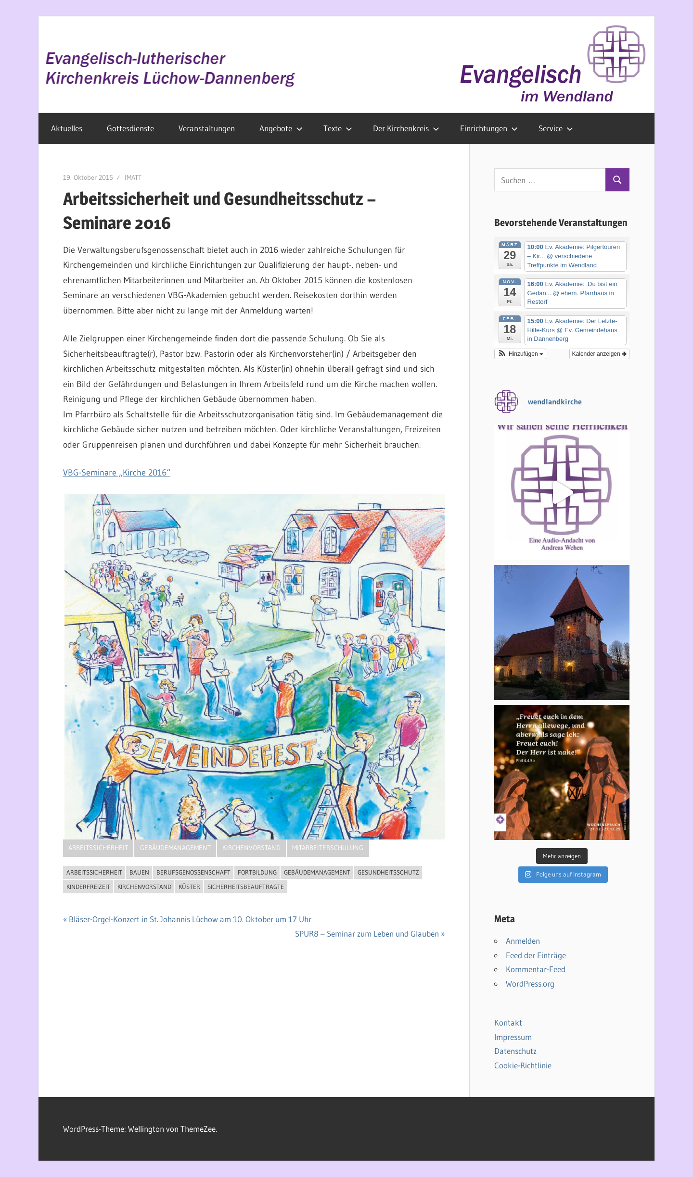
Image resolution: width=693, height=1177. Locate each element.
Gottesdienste (130, 128)
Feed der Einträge (536, 955)
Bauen (139, 872)
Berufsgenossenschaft (193, 872)
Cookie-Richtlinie (523, 1065)
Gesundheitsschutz (388, 872)
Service (556, 128)
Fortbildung (257, 872)
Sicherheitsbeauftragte (245, 886)
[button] (520, 354)
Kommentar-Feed (535, 969)
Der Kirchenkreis (406, 128)
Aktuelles (66, 128)
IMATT (133, 177)
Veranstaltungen (207, 128)
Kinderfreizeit (88, 886)
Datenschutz (515, 1051)
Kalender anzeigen (599, 354)
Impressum (513, 1037)
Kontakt (508, 1022)
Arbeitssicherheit (98, 847)
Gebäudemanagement (175, 847)
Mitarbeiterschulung (327, 847)
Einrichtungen (489, 128)
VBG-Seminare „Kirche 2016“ (116, 472)
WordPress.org (530, 983)
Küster (189, 886)
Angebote (281, 128)
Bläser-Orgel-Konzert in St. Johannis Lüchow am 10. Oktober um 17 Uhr (190, 919)
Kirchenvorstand (251, 847)
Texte (337, 128)
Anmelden (523, 941)
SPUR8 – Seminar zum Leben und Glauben (367, 933)
